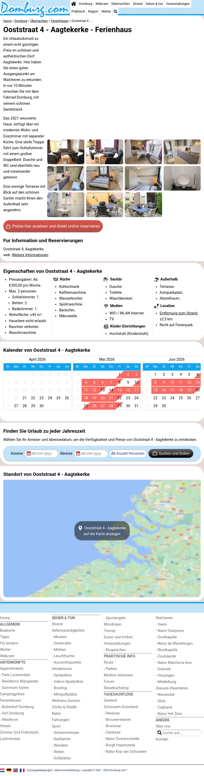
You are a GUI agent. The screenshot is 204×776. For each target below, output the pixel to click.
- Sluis (160, 701)
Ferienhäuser (10, 700)
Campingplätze (12, 694)
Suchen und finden (171, 453)
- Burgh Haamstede (119, 745)
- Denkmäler (61, 643)
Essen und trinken (118, 637)
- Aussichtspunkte (66, 662)
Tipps (4, 637)
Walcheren (164, 618)
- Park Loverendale (15, 675)
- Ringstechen (115, 650)
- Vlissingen (165, 675)
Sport (56, 726)
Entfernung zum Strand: (179, 313)
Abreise (66, 453)
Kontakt (162, 739)
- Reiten (58, 752)
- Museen (59, 637)
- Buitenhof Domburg (17, 707)
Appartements (11, 668)
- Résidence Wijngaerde (19, 681)
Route (108, 662)
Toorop (109, 631)
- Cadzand (164, 707)
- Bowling (59, 688)
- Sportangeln (115, 618)
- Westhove (9, 720)
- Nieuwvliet (165, 694)
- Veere (161, 624)
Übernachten (120, 4)
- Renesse (112, 713)
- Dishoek (163, 669)
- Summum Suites (14, 688)
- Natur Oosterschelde (121, 739)
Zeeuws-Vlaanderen (172, 688)
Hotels (5, 726)
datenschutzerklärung (66, 770)
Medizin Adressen (118, 675)
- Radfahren (61, 739)
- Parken (110, 669)
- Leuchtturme (63, 656)
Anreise (17, 453)
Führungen (60, 720)
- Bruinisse (112, 726)
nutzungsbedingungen (39, 770)
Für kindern (9, 643)
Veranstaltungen (178, 4)
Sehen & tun (154, 4)
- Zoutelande (166, 656)
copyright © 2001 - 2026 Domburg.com (104, 770)
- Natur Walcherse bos (174, 663)
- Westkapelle (166, 650)
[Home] (73, 4)
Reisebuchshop (116, 688)
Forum (109, 681)
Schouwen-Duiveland (121, 707)
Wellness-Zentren (66, 701)
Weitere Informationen (30, 255)
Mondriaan (112, 624)
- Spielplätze (62, 675)
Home (5, 618)
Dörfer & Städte (64, 707)
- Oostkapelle (166, 637)
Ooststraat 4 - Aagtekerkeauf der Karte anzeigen (102, 531)
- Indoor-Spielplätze (67, 681)
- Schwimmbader (66, 733)
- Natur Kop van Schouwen (125, 751)
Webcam (101, 4)
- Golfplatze (61, 758)
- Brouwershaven (117, 720)
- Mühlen (59, 650)
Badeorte (7, 630)
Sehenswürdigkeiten (68, 630)
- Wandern (60, 745)
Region (93, 11)
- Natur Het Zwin (169, 714)
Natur (56, 713)
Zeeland (110, 700)
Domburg (86, 4)
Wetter (106, 11)
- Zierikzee (112, 732)
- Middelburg (166, 682)
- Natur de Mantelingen (174, 643)
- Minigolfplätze (64, 694)
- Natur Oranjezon (170, 631)
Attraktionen (62, 669)
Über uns (163, 726)
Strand (137, 4)
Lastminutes (10, 739)
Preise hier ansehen (53, 226)
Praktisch (78, 11)
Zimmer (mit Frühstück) (19, 732)
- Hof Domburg (12, 713)
